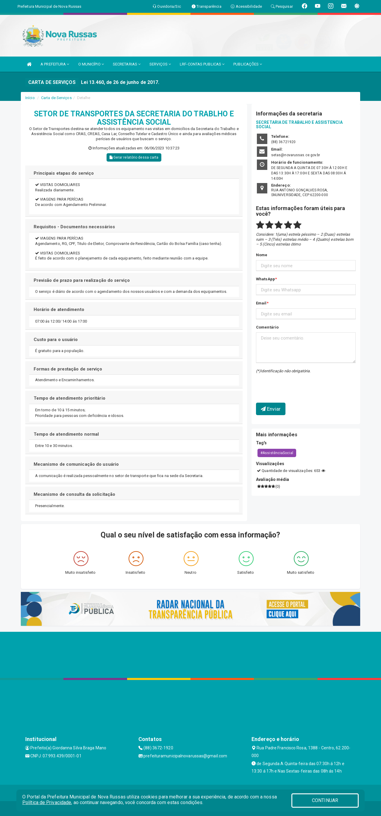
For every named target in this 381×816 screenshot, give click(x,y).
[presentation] (291, 384)
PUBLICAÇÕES (247, 64)
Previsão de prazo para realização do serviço (82, 280)
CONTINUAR (325, 800)
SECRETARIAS (126, 64)
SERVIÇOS (160, 64)
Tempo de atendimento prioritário (69, 398)
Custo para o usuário (56, 339)
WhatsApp (265, 279)
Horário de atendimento (59, 309)
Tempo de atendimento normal (66, 434)
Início (30, 98)
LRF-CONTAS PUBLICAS (202, 64)
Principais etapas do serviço (64, 173)
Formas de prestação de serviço (68, 369)
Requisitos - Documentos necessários (74, 226)
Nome (261, 255)
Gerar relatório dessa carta (134, 157)
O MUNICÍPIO (91, 64)
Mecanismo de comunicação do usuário (76, 464)
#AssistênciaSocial (276, 453)
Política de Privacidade (46, 802)
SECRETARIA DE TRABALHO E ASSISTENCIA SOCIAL (299, 124)
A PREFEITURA (54, 64)
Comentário (267, 327)
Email (261, 303)
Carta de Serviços (56, 98)
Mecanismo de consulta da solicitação (74, 494)
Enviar (271, 409)
